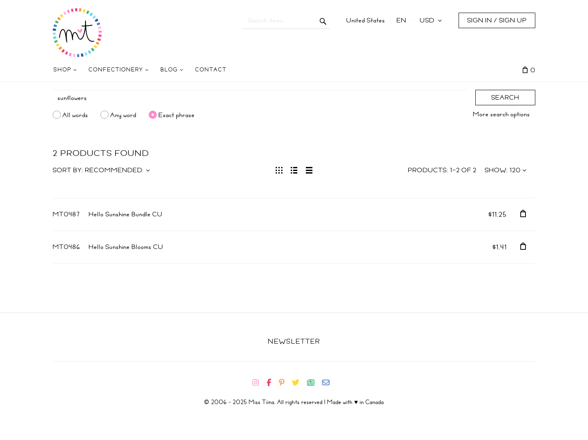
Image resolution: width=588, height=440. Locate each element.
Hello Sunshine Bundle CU (126, 214)
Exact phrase (176, 115)
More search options (501, 114)
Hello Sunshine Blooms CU (126, 247)
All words (75, 115)
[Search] (260, 98)
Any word (123, 115)
